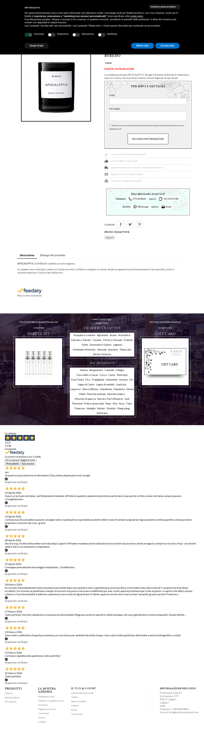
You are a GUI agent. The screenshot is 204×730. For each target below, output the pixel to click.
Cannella (109, 369)
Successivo (28, 463)
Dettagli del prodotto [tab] (52, 255)
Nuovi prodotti (12, 697)
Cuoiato (97, 339)
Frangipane (98, 379)
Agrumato (102, 335)
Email (111, 95)
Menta (130, 389)
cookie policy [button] (136, 16)
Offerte (9, 693)
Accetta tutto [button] (167, 45)
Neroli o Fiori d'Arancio (110, 398)
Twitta (130, 224)
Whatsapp (140, 207)
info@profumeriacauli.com (184, 712)
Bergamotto (96, 369)
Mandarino (106, 389)
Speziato (113, 349)
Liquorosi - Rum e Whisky (84, 389)
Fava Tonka (77, 379)
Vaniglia (91, 408)
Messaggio (114, 108)
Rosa (121, 403)
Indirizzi (75, 705)
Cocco (103, 374)
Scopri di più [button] (36, 45)
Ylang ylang (123, 408)
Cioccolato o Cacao (87, 374)
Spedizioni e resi (46, 696)
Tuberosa (79, 408)
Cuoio (111, 374)
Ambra (84, 369)
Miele (82, 393)
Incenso (123, 379)
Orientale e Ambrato (84, 349)
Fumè (85, 344)
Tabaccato (125, 349)
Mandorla (119, 389)
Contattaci (43, 713)
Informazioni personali (82, 693)
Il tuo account (83, 688)
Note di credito (78, 701)
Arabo (113, 335)
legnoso (110, 238)
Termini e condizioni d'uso (51, 700)
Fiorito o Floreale (112, 339)
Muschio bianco (116, 393)
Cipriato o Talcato (81, 339)
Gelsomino (112, 379)
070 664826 (137, 199)
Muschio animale (96, 393)
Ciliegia (120, 369)
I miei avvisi (76, 714)
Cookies (42, 721)
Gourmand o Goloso (100, 344)
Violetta (110, 408)
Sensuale (102, 349)
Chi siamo (43, 704)
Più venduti (10, 701)
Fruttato (128, 339)
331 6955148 (168, 199)
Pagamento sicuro (47, 709)
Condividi (120, 224)
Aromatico (124, 335)
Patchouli (77, 403)
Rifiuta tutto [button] (142, 45)
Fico (87, 379)
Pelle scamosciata (94, 403)
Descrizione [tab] (27, 255)
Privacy (41, 717)
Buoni (74, 709)
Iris (131, 379)
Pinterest (139, 224)
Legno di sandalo (105, 384)
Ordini (74, 697)
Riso (115, 403)
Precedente (12, 463)
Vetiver (101, 408)
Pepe (108, 403)
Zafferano (102, 412)
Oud (126, 398)
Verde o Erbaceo (102, 354)
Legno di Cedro (86, 384)
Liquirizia (121, 384)
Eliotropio (122, 374)
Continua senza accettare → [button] (164, 6)
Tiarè (129, 403)
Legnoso (117, 344)
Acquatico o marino (84, 335)
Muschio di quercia (85, 398)
